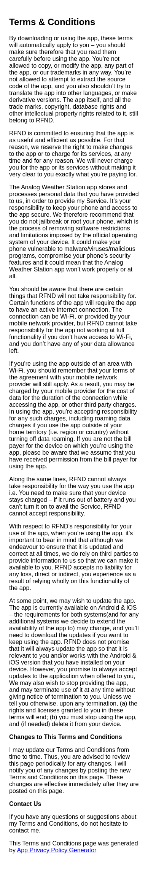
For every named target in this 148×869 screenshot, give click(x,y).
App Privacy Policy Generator (56, 850)
